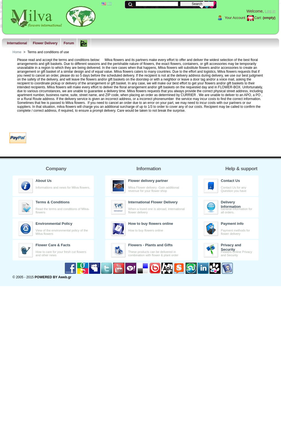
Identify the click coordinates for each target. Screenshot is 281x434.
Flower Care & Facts (53, 245)
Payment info (232, 223)
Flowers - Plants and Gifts (150, 245)
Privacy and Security (231, 247)
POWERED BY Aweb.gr (53, 277)
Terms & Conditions (53, 202)
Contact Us (230, 181)
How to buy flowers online (150, 223)
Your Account (235, 18)
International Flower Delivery (153, 202)
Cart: (258, 18)
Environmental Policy (54, 223)
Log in (270, 11)
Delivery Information (231, 204)
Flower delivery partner (148, 181)
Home (17, 52)
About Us (44, 181)
